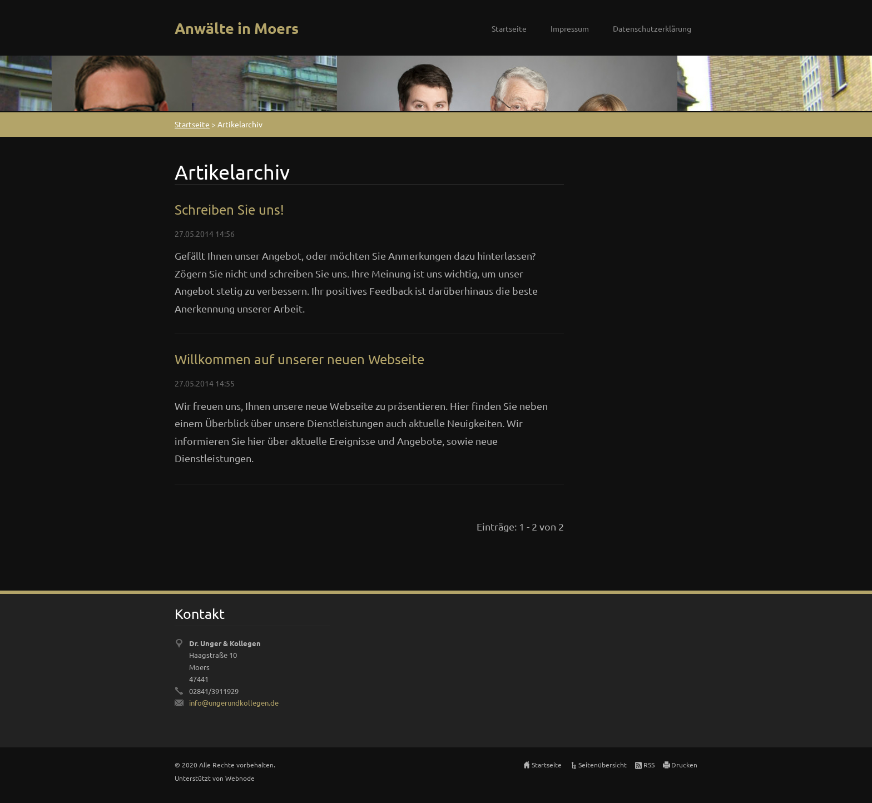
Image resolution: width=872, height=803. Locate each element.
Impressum (570, 28)
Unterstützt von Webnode (215, 778)
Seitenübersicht (602, 764)
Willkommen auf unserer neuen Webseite (299, 359)
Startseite (509, 28)
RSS (649, 764)
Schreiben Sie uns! (229, 209)
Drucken (684, 764)
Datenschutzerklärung (652, 28)
